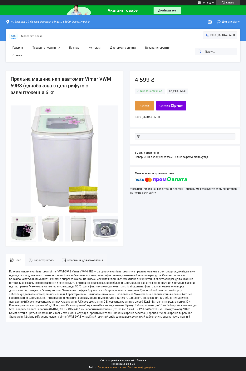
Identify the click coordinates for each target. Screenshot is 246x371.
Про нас (74, 47)
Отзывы (17, 55)
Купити (144, 105)
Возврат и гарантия (157, 47)
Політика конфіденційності (142, 367)
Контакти (95, 47)
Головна (17, 47)
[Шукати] (199, 52)
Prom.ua (141, 360)
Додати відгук (231, 21)
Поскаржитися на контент (112, 367)
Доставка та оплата (123, 47)
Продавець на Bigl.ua (123, 364)
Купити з (171, 106)
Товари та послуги (44, 47)
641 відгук (208, 2)
